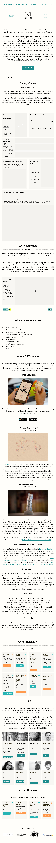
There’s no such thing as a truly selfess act (6, 804)
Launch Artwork (8, 4)
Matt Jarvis (19, 772)
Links (51, 4)
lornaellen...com (33, 782)
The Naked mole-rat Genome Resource (33, 804)
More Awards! (45, 655)
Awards (32, 654)
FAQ (38, 4)
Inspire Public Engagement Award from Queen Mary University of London (33, 662)
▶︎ (13, 327)
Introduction (17, 4)
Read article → (7, 813)
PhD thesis (6, 675)
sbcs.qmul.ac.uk (20, 755)
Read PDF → (33, 686)
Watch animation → (21, 812)
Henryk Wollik (47, 772)
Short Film (6, 654)
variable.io (46, 755)
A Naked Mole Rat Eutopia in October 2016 (36, 540)
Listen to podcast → (21, 691)
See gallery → (20, 665)
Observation (33, 4)
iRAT (34, 60)
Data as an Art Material (33, 676)
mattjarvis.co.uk (20, 781)
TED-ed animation (19, 803)
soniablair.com (7, 781)
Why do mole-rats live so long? (46, 804)
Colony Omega (25, 4)
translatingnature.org (8, 757)
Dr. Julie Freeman (8, 743)
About (46, 4)
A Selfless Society (9, 464)
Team (42, 4)
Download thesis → (8, 693)
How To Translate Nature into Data (46, 677)
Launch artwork (28, 67)
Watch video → (7, 665)
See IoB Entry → (47, 666)
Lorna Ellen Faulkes (18, 77)
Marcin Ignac (47, 743)
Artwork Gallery (18, 655)
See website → (33, 816)
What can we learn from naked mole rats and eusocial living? (20, 679)
